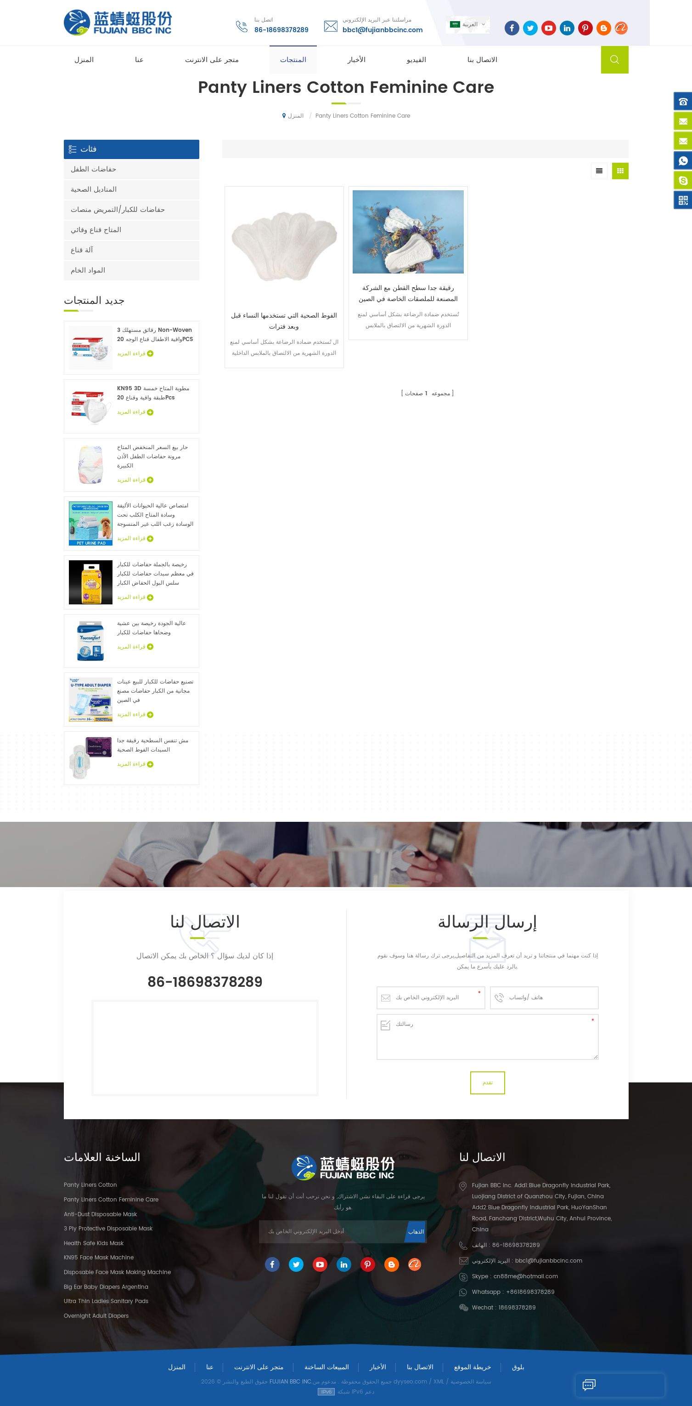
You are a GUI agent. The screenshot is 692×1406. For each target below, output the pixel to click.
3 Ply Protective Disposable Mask (108, 1228)
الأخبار (357, 60)
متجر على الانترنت (212, 60)
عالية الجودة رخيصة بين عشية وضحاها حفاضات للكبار (151, 628)
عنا (139, 60)
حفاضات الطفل (93, 169)
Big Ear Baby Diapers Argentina (106, 1287)
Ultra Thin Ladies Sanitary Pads (106, 1301)
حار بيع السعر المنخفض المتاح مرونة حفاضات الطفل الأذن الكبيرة (152, 456)
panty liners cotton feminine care (111, 1199)
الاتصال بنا (482, 60)
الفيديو (416, 60)
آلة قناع (82, 250)
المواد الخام (88, 270)
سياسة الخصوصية (470, 1382)
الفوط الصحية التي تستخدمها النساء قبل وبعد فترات (273, 299)
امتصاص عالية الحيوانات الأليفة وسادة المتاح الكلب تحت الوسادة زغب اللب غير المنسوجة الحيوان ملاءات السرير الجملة (155, 515)
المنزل (84, 60)
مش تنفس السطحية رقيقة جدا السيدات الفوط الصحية (152, 745)
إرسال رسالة (604, 1385)
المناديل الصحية (94, 189)
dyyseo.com (410, 1382)
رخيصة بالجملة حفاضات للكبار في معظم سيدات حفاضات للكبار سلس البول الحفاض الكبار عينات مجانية (155, 574)
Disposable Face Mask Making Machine (117, 1272)
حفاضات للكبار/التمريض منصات (118, 210)
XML (438, 1382)
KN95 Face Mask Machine (99, 1257)
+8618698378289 (530, 1292)
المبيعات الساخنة (326, 1367)
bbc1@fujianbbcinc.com (382, 29)
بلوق (518, 1367)
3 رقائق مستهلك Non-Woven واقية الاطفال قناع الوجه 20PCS (155, 335)
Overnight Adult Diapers (96, 1316)
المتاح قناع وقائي (96, 230)
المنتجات (293, 60)
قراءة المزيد (135, 353)
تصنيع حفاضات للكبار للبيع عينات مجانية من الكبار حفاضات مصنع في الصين (155, 691)
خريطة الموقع (472, 1367)
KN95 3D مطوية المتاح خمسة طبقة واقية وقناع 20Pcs (153, 393)
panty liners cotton (90, 1185)
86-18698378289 (281, 29)
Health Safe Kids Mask (94, 1243)
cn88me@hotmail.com (526, 1276)
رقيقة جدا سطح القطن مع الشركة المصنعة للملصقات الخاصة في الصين (374, 277)
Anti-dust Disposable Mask (100, 1214)
